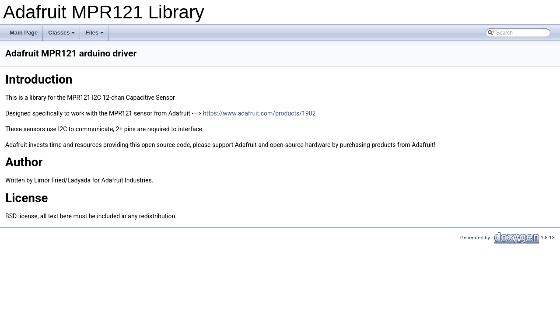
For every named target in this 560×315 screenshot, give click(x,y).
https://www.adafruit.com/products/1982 (259, 113)
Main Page (24, 32)
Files (95, 35)
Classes (62, 35)
